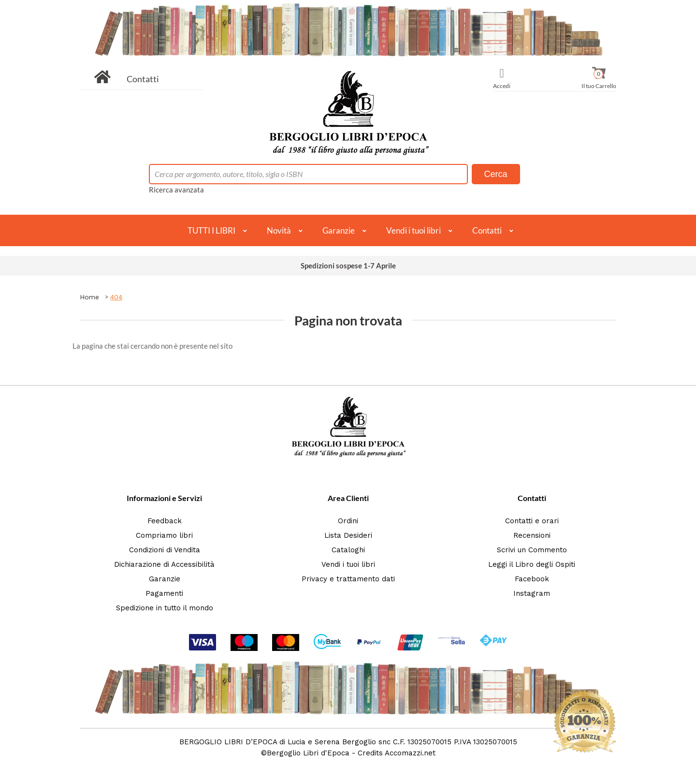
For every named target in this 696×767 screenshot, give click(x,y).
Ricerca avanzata (176, 189)
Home (89, 297)
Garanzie (338, 230)
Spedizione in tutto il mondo (164, 608)
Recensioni (532, 535)
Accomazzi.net (410, 753)
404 (116, 297)
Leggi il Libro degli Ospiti (531, 564)
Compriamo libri (164, 535)
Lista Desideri (348, 535)
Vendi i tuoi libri (413, 230)
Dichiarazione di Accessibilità (164, 564)
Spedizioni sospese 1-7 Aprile (348, 265)
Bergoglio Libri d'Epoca (308, 753)
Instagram (531, 593)
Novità (279, 230)
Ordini (348, 520)
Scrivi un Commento (532, 550)
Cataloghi (348, 550)
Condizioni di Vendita (164, 550)
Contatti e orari (532, 520)
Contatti (143, 79)
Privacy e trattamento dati (348, 579)
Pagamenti (164, 593)
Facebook (532, 579)
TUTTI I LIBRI (211, 230)
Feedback (164, 520)
